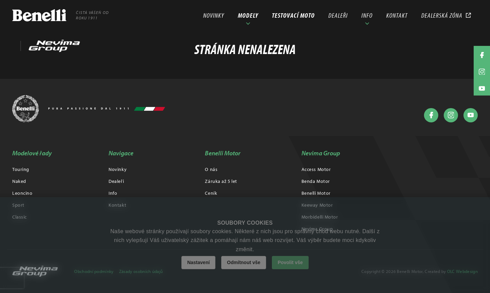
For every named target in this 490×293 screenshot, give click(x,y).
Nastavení (198, 262)
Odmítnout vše (243, 262)
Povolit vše (290, 262)
